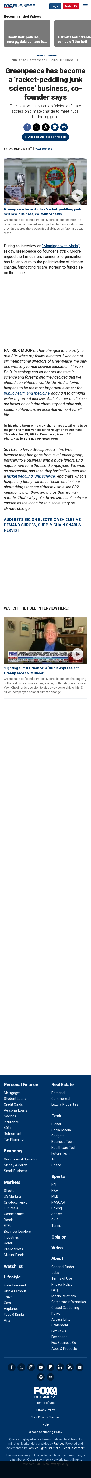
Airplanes (11, 1309)
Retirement (12, 1134)
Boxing (56, 1208)
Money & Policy (15, 1165)
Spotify (41, 1377)
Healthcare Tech (63, 1148)
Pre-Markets (13, 1249)
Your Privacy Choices (45, 1417)
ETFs (7, 1226)
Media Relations (63, 1296)
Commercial (60, 1099)
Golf (54, 1220)
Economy (13, 1150)
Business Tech (62, 1142)
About (57, 1258)
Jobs (55, 1273)
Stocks (9, 1191)
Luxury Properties (64, 1104)
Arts (7, 1320)
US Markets (13, 1196)
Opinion (59, 1237)
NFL (54, 1185)
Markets (12, 1182)
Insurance (11, 1122)
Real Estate (62, 1084)
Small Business (15, 1171)
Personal (58, 1093)
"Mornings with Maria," (61, 246)
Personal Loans (15, 1110)
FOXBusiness (43, 148)
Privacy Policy (61, 1284)
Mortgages (12, 1093)
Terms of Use (61, 1278)
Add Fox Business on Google (47, 136)
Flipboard (50, 1367)
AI (53, 1159)
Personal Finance (21, 1084)
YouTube (41, 1367)
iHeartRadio (50, 1377)
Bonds (9, 1220)
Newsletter (79, 1367)
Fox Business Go (63, 1343)
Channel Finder (62, 1267)
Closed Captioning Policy (45, 1432)
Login (55, 6)
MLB (54, 1196)
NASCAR (58, 1202)
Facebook (27, 127)
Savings (10, 1116)
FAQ (54, 1290)
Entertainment (15, 1285)
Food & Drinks (14, 1314)
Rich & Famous (15, 1291)
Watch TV (71, 6)
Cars (7, 1303)
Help (46, 1424)
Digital (56, 1124)
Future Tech (60, 1153)
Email (64, 127)
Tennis (56, 1226)
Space (56, 1165)
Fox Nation (59, 1337)
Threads (46, 127)
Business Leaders (17, 1231)
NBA (54, 1191)
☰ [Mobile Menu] (85, 6)
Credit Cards (13, 1104)
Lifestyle (12, 1276)
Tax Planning (14, 1139)
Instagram (31, 1367)
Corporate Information (68, 1302)
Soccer (56, 1214)
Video (57, 1247)
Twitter (36, 127)
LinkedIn (60, 1367)
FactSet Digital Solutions (44, 1448)
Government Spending (21, 1159)
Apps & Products (64, 1348)
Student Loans (15, 1099)
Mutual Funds (14, 1255)
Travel (8, 1297)
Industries (11, 1237)
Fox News (58, 1331)
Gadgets (57, 1136)
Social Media (61, 1130)
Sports (58, 1176)
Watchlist (13, 1266)
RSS (70, 1367)
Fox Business (19, 6)
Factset (59, 1443)
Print (55, 127)
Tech (56, 1115)
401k (7, 1128)
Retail (8, 1243)
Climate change (45, 55)
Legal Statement (74, 1448)
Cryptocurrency (15, 1202)
